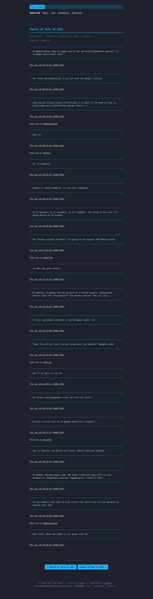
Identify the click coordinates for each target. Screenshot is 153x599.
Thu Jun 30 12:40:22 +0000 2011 (47, 306)
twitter (35, 40)
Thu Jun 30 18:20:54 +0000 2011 (47, 461)
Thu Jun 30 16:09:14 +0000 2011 (47, 384)
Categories (63, 12)
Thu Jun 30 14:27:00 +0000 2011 (47, 330)
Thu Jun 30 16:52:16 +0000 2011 (47, 408)
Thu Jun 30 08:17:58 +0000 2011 (47, 116)
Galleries (77, 12)
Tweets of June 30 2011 (46, 29)
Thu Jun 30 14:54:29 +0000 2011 (47, 355)
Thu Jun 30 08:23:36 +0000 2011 (47, 145)
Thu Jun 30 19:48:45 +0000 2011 (47, 545)
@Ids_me (48, 362)
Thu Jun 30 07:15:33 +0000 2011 (47, 65)
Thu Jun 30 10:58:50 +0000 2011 (47, 226)
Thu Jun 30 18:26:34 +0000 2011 (47, 489)
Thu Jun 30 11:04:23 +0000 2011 (47, 250)
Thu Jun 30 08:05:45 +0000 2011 (47, 89)
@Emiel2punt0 (50, 124)
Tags (53, 12)
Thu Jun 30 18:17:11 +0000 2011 (47, 432)
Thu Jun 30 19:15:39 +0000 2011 (47, 516)
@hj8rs (47, 153)
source (86, 36)
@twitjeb (48, 257)
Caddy (82, 583)
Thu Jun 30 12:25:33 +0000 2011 (47, 279)
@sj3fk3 (48, 440)
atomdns (107, 583)
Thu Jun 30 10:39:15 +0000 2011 (47, 174)
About (45, 12)
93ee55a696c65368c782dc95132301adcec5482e (53, 586)
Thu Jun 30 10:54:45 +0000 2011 (47, 199)
